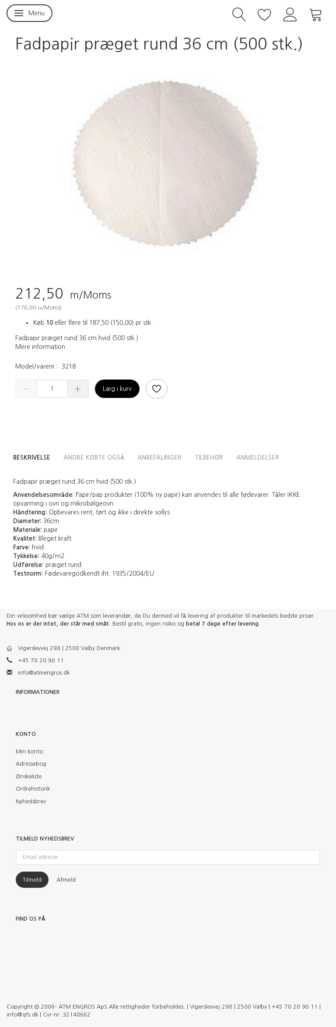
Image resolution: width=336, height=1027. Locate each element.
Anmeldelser (257, 457)
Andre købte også (93, 457)
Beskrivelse (31, 457)
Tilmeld (32, 880)
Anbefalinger (159, 457)
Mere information (40, 347)
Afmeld (66, 880)
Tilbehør (209, 457)
